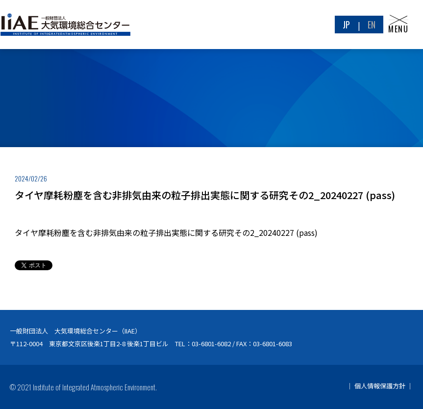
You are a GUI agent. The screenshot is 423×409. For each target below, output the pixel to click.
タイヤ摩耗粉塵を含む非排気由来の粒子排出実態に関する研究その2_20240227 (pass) (166, 232)
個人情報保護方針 (379, 385)
